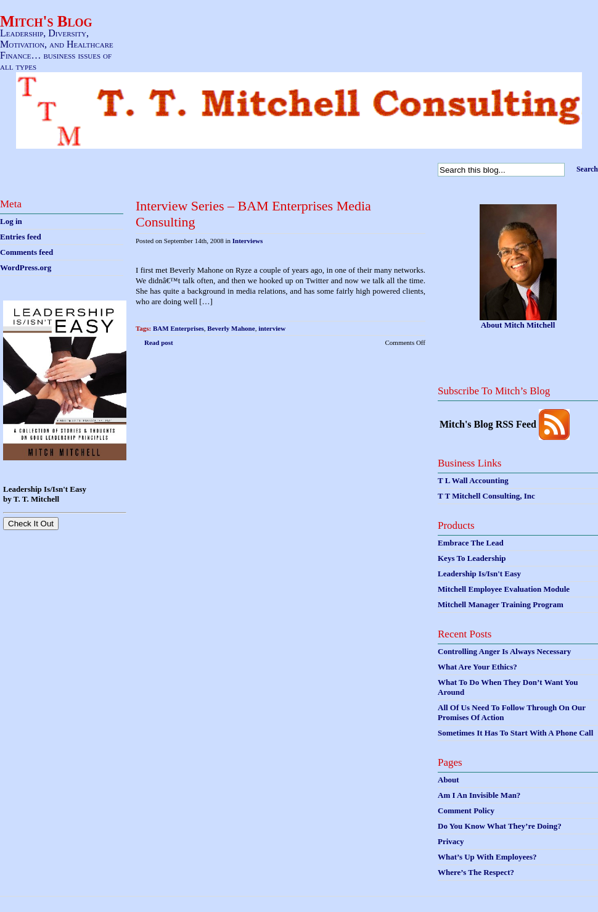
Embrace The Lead (471, 542)
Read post (158, 342)
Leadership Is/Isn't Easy (479, 573)
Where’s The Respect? (476, 872)
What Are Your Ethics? (477, 666)
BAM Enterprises (178, 328)
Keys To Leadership (472, 558)
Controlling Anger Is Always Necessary (504, 651)
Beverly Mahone (231, 328)
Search (587, 169)
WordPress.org (25, 267)
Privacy (451, 841)
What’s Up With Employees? (487, 856)
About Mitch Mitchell (518, 325)
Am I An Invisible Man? (479, 795)
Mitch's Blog (46, 21)
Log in (11, 221)
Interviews (247, 240)
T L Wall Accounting (473, 480)
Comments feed (26, 252)
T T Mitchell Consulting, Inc (486, 495)
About (448, 779)
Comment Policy (466, 810)
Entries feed (20, 236)
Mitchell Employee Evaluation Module (504, 589)
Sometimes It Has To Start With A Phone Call (515, 732)
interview (271, 328)
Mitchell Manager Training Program (500, 604)
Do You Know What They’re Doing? (500, 826)
